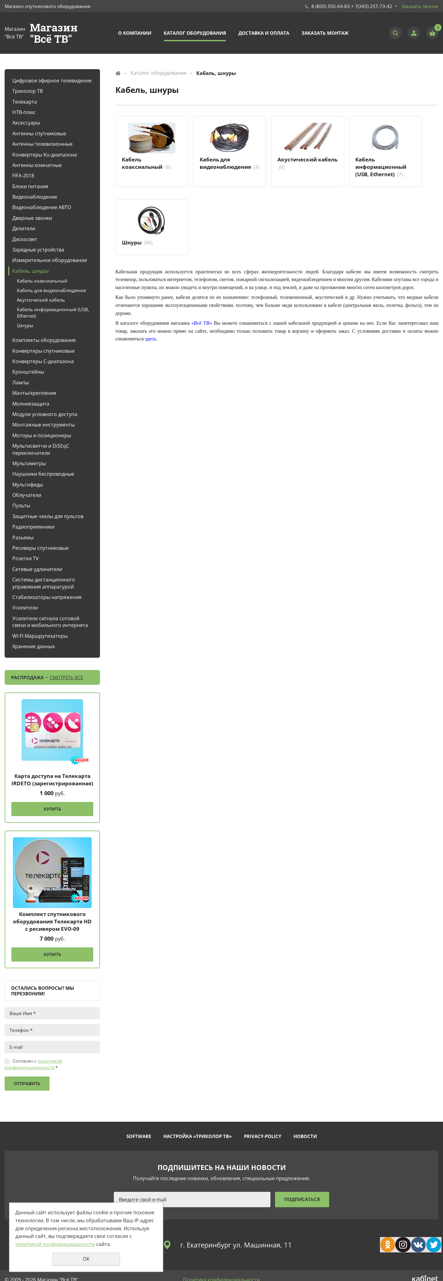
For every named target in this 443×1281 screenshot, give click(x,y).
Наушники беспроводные (43, 473)
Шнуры (25, 325)
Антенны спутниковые (39, 133)
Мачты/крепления (34, 393)
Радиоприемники (33, 526)
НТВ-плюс (24, 112)
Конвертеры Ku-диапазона (44, 154)
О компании (134, 33)
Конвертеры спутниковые (43, 350)
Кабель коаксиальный (42, 281)
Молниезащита (30, 403)
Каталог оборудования (195, 33)
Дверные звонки (32, 218)
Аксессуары (26, 122)
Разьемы (23, 537)
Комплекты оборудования (44, 340)
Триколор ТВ (27, 91)
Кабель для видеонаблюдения (51, 290)
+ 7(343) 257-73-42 (371, 6)
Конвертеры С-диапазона (43, 361)
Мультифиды (27, 484)
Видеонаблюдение (34, 196)
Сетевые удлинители (37, 569)
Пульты (21, 505)
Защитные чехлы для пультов (47, 516)
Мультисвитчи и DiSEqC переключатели (40, 449)
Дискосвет (24, 239)
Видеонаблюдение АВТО (41, 207)
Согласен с (33, 1064)
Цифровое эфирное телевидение (52, 80)
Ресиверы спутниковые (40, 548)
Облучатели (26, 495)
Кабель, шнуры (30, 271)
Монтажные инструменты (43, 424)
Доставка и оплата (263, 33)
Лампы (20, 382)
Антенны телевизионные (42, 144)
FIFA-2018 (23, 175)
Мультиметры (29, 463)
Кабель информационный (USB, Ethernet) (53, 312)
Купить (52, 809)
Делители (23, 228)
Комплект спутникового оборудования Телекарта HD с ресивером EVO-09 (52, 921)
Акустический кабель (41, 300)
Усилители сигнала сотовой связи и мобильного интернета (50, 622)
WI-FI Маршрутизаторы (40, 636)
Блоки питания (30, 186)
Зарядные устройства (38, 249)
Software (138, 1136)
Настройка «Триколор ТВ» (197, 1136)
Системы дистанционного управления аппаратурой (43, 583)
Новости (305, 1136)
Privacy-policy (262, 1136)
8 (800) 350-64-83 (330, 6)
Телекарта (24, 101)
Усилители (25, 607)
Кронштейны (28, 371)
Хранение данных (33, 646)
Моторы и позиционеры (41, 435)
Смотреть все (66, 677)
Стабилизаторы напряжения (47, 597)
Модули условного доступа (44, 414)
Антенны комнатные (37, 165)
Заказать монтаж (325, 33)
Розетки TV (25, 558)
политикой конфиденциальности (33, 1064)
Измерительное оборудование (49, 260)
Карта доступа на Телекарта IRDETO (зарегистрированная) (52, 779)
